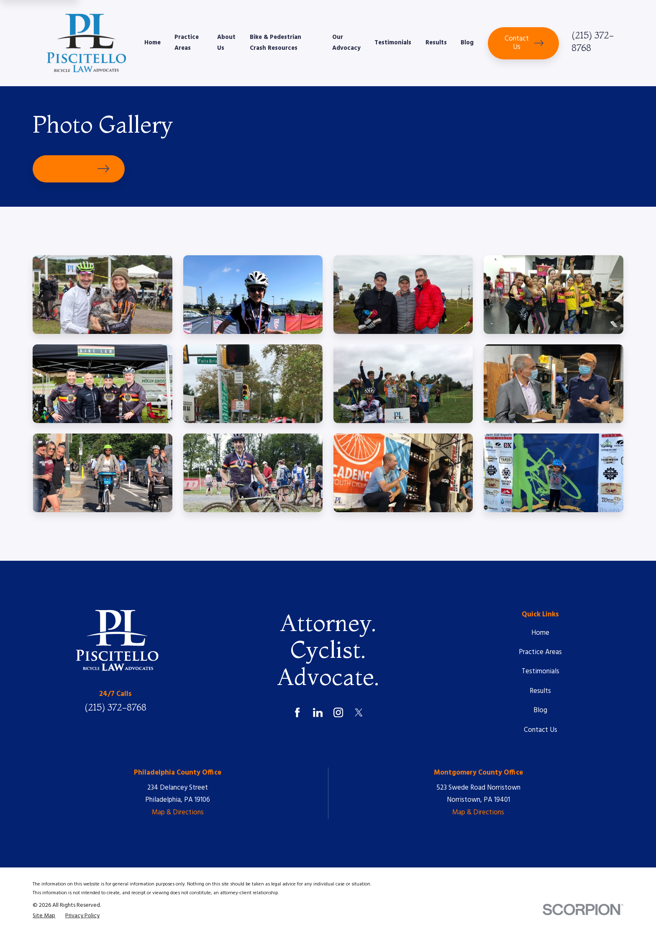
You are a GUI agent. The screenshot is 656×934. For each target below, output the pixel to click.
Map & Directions (178, 812)
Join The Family (78, 168)
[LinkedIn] (318, 712)
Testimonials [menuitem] (392, 43)
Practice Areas (540, 652)
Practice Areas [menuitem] (186, 43)
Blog (540, 710)
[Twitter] (359, 712)
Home (540, 633)
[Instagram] (338, 712)
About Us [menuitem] (226, 43)
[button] (102, 294)
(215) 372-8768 (115, 707)
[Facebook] (297, 712)
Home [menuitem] (152, 43)
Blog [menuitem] (467, 43)
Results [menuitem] (436, 43)
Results (540, 691)
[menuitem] (44, 916)
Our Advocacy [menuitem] (346, 43)
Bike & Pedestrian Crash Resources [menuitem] (275, 43)
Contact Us (524, 43)
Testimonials (540, 671)
